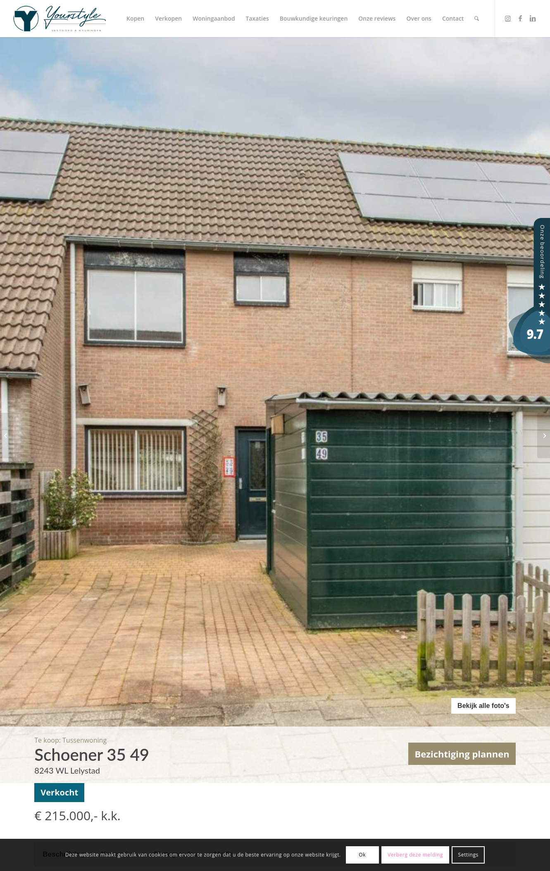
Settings (468, 854)
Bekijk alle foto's (483, 705)
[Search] (476, 18)
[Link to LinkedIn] (532, 18)
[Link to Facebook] (520, 18)
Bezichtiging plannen (461, 754)
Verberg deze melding (415, 854)
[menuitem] (135, 18)
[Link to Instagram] (508, 18)
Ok (362, 854)
